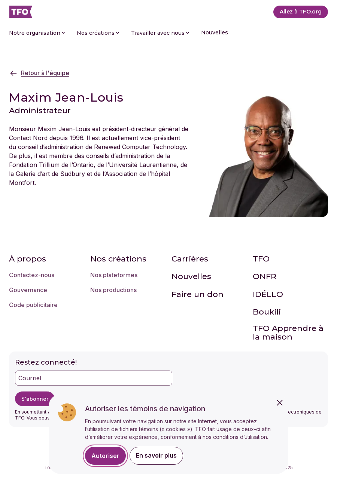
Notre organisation (37, 33)
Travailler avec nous (160, 33)
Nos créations (98, 33)
